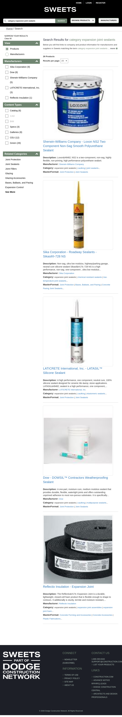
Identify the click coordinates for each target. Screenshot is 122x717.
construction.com (103, 680)
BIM (12, 121)
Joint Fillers (11, 169)
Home (79, 3)
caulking (81, 168)
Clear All (8, 39)
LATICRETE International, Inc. (72, 391)
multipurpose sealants (96, 505)
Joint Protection (13, 159)
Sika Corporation (66, 274)
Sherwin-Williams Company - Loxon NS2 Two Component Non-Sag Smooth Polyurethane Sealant (74, 147)
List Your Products (103, 667)
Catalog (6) (15, 110)
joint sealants (92, 168)
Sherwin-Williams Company (71, 165)
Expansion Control (14, 187)
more (112, 48)
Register (100, 3)
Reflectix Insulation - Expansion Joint (68, 589)
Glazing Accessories (15, 178)
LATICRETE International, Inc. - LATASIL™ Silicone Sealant (72, 372)
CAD (12, 116)
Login (89, 3)
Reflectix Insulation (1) (21, 98)
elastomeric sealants (96, 395)
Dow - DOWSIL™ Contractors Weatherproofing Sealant (75, 482)
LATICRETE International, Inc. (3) (25, 90)
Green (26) (15, 143)
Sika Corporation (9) (20, 67)
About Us (69, 688)
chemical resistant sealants (90, 278)
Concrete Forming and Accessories (75, 618)
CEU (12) (14, 137)
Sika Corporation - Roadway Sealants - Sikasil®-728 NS (70, 255)
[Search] (35, 21)
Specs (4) (15, 127)
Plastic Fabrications (52, 621)
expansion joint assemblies (90, 610)
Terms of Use (71, 678)
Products (14, 49)
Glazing (9, 173)
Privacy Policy (72, 681)
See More (10, 192)
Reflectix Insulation (67, 606)
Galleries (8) (16, 132)
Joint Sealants (12, 164)
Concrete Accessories (102, 618)
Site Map (68, 684)
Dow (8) (14, 72)
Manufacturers (17, 54)
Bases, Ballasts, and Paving (19, 182)
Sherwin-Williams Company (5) (24, 80)
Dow (61, 501)
